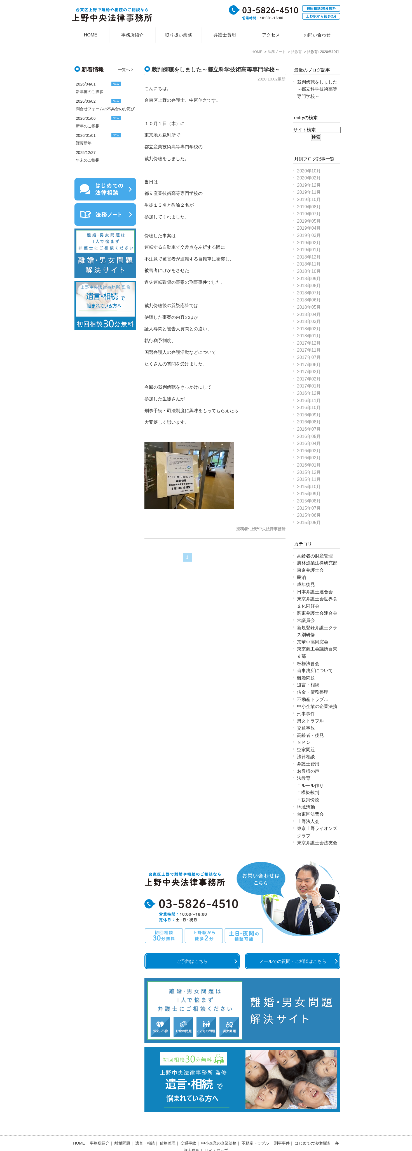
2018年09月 (309, 278)
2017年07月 (309, 357)
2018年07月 (309, 292)
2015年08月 (309, 501)
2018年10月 (309, 271)
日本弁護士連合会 (315, 591)
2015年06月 (309, 515)
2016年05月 (309, 436)
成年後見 (306, 584)
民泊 (301, 577)
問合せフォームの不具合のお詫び (105, 109)
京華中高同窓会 (312, 642)
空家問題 (306, 749)
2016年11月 (309, 400)
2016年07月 (309, 429)
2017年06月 (309, 364)
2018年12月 (309, 257)
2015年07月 (309, 508)
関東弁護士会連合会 (317, 613)
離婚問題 (306, 677)
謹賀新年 (84, 143)
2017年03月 (309, 371)
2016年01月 (309, 465)
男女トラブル (310, 720)
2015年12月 (309, 472)
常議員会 (306, 620)
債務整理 (167, 1128)
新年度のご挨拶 (89, 91)
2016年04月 (309, 443)
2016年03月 (309, 450)
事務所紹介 (132, 35)
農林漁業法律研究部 (317, 562)
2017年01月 (309, 386)
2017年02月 (309, 379)
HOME (90, 35)
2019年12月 (309, 185)
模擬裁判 (310, 792)
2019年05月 (309, 221)
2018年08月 (309, 285)
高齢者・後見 (310, 735)
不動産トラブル (312, 699)
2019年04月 (309, 228)
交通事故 (306, 728)
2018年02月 (309, 328)
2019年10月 (309, 199)
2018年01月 (309, 335)
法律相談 (306, 756)
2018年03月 (309, 321)
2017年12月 (309, 343)
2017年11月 (309, 350)
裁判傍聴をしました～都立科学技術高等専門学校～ (215, 69)
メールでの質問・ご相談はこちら (292, 961)
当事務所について (315, 670)
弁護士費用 (225, 35)
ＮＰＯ (303, 742)
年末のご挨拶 (87, 160)
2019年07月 (309, 213)
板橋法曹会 (308, 663)
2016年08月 (309, 421)
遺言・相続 (308, 684)
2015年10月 (309, 486)
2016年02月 (309, 457)
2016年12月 (309, 393)
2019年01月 (309, 249)
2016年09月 (309, 414)
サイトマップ (216, 1136)
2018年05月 (309, 307)
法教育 (303, 778)
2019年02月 (309, 242)
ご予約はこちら (192, 961)
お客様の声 (308, 771)
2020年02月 (309, 178)
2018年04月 (309, 314)
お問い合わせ (317, 35)
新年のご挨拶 (87, 126)
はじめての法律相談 (312, 1128)
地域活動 (306, 807)
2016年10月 (309, 407)
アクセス (271, 35)
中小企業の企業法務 (317, 706)
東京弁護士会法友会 (317, 842)
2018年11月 (309, 264)
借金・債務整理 (312, 692)
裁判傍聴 (310, 799)
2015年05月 (309, 522)
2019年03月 (309, 235)
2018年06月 (309, 299)
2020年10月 (309, 171)
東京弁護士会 (310, 570)
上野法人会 (308, 821)
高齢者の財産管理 (315, 555)
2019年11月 (309, 192)
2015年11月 (309, 479)
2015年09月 (309, 493)
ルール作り (312, 785)
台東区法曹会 (310, 814)
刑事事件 (306, 713)
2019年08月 (309, 206)
